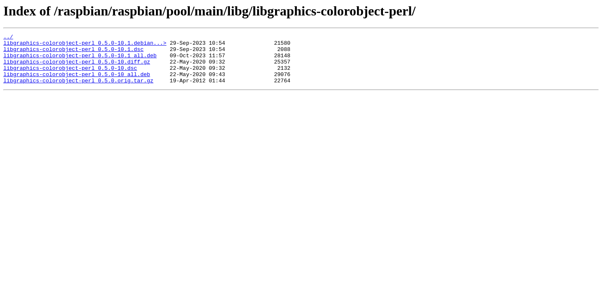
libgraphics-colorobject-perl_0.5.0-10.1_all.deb (80, 60)
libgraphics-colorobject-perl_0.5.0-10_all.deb (76, 83)
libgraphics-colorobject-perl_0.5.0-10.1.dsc (73, 52)
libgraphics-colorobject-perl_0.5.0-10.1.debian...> (84, 45)
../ (8, 37)
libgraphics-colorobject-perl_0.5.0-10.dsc (70, 75)
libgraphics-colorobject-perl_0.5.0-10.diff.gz (76, 67)
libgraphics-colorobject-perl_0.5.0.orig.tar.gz (78, 90)
